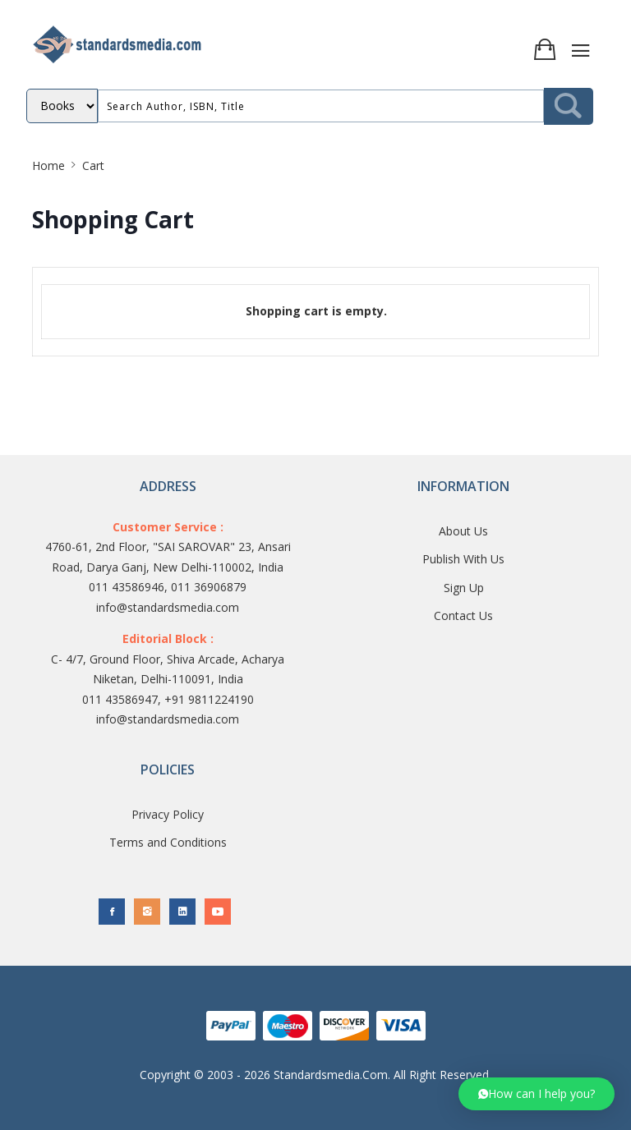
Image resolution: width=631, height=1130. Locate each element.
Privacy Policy (167, 814)
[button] (536, 1093)
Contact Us (463, 615)
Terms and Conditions (168, 842)
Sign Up (464, 587)
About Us (463, 531)
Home (48, 165)
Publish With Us (463, 559)
